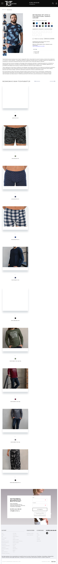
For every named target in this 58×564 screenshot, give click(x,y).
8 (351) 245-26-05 (34, 2)
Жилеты (3, 539)
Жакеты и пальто (16, 539)
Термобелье (15, 548)
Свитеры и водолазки (6, 545)
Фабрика (38, 537)
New (2, 536)
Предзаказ (15, 534)
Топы (14, 551)
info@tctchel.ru (15, 510)
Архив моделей (15, 536)
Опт (37, 536)
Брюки (14, 549)
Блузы (14, 545)
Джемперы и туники (5, 540)
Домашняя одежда (5, 548)
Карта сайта (39, 540)
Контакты (38, 539)
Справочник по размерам (49, 38)
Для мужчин (4, 543)
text (10, 3)
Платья (14, 537)
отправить (40, 509)
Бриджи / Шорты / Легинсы (17, 540)
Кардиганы (4, 546)
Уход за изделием (30, 534)
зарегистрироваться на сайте (39, 45)
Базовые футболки (5, 542)
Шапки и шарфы (16, 542)
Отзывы (38, 534)
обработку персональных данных (40, 515)
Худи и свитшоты (5, 551)
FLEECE (3, 534)
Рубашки (14, 546)
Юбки (3, 549)
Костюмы (14, 543)
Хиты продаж (4, 537)
